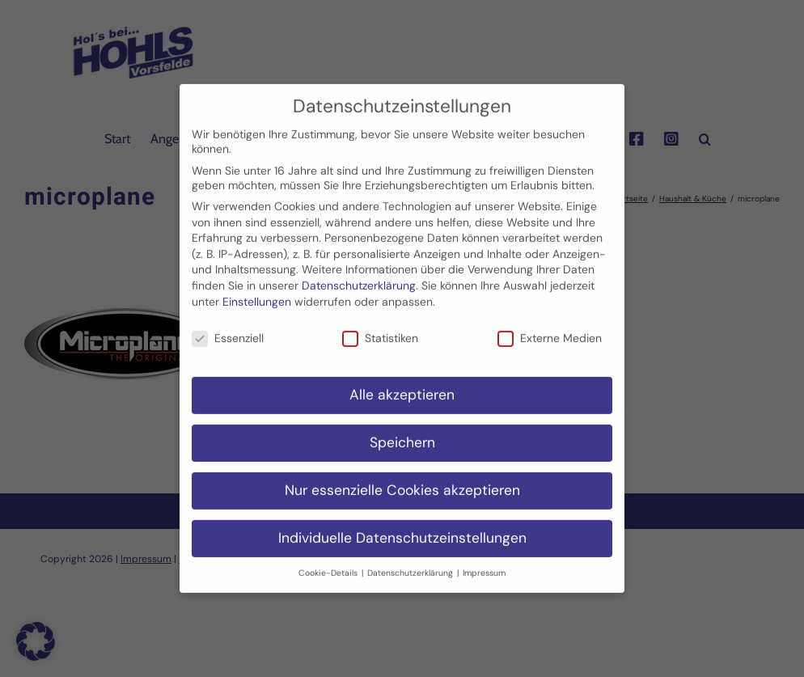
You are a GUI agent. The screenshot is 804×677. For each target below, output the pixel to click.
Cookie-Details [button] (329, 560)
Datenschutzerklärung (359, 273)
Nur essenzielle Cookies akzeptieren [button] (402, 478)
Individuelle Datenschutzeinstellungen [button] (402, 526)
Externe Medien (549, 326)
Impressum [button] (484, 560)
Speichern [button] (402, 430)
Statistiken (380, 326)
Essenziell (228, 326)
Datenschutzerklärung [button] (411, 560)
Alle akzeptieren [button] (402, 382)
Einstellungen (256, 288)
